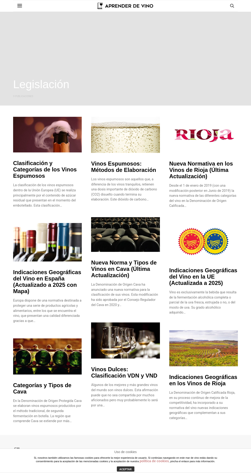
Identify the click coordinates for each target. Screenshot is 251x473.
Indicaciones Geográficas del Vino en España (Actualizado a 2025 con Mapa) (47, 281)
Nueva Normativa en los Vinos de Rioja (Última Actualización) (201, 169)
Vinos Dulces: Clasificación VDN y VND (124, 372)
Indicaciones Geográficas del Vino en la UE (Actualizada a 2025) (203, 276)
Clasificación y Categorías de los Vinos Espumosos (45, 169)
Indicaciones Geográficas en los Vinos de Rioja (203, 380)
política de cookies (154, 461)
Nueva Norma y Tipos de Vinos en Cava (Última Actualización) (124, 268)
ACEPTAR (125, 469)
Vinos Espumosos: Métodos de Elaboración (123, 166)
